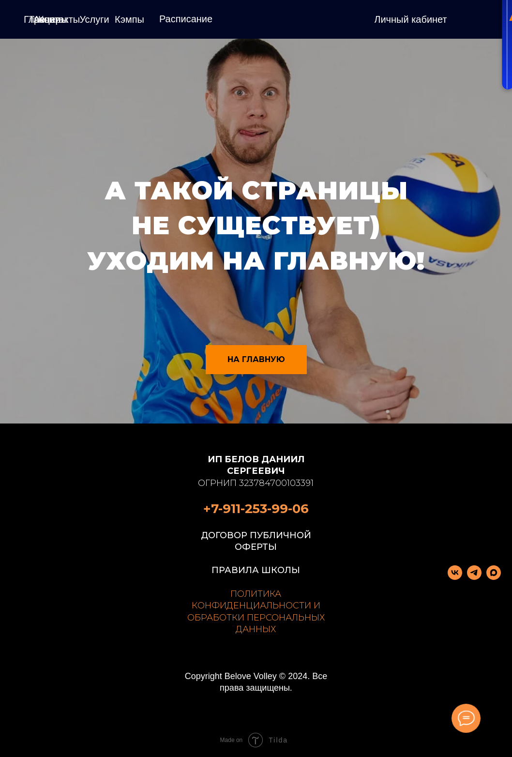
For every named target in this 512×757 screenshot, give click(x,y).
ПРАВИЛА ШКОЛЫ (255, 570)
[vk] (455, 577)
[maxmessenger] (493, 577)
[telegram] (474, 577)
